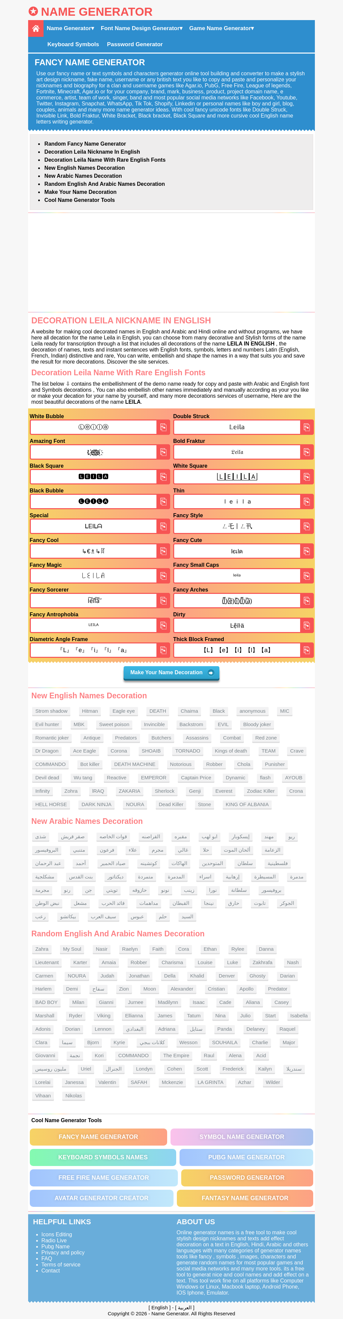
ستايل (196, 1029)
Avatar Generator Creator (101, 1198)
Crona (296, 791)
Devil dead (47, 777)
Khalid (197, 976)
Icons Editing (57, 1234)
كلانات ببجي (152, 1042)
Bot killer (90, 764)
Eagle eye (124, 711)
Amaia (109, 962)
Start (270, 1015)
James (164, 1015)
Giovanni (45, 1055)
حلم (163, 916)
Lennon (103, 1029)
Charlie (260, 1042)
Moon (149, 989)
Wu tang (83, 777)
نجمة (75, 1055)
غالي (183, 850)
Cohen (174, 1069)
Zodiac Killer (261, 791)
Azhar (244, 1082)
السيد (187, 916)
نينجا (209, 903)
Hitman (90, 711)
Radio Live (54, 1240)
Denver (227, 976)
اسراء (205, 876)
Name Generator (96, 11)
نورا (213, 890)
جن (88, 890)
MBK (79, 724)
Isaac (199, 1002)
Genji (195, 791)
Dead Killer (171, 804)
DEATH (157, 711)
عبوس (137, 916)
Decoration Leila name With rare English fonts (105, 160)
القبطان (181, 903)
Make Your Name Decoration (81, 192)
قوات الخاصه (113, 836)
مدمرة (296, 876)
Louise (205, 962)
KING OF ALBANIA (247, 804)
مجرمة (42, 890)
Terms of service (61, 1264)
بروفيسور (271, 890)
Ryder (75, 1015)
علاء (133, 850)
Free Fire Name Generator (103, 1177)
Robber (214, 764)
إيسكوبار (241, 836)
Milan (78, 1002)
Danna (266, 949)
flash (265, 777)
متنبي (79, 850)
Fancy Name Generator (98, 1137)
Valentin (107, 1082)
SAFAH (139, 1082)
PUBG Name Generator (246, 1157)
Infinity (42, 791)
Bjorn (93, 1042)
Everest (223, 791)
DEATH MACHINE (134, 764)
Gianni (106, 1002)
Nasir (102, 949)
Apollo (246, 989)
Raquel (287, 1029)
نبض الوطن (47, 903)
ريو (291, 836)
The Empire (176, 1055)
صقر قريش (73, 836)
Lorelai (42, 1082)
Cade (225, 1002)
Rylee (237, 949)
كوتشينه (148, 863)
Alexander (181, 989)
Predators (126, 738)
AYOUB (293, 777)
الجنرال (114, 1069)
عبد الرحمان (48, 863)
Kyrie (119, 1042)
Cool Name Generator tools (80, 200)
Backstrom (191, 724)
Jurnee (135, 1002)
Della (170, 976)
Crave (296, 751)
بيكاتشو (68, 916)
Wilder (273, 1082)
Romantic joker (52, 738)
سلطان (245, 863)
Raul (209, 1055)
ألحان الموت (237, 850)
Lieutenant (47, 962)
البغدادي (134, 1029)
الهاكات (179, 863)
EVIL (223, 724)
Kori (99, 1055)
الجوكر (287, 903)
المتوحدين (212, 863)
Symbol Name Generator (242, 1137)
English (159, 1307)
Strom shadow (51, 711)
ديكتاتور (116, 876)
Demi (72, 989)
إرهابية (232, 876)
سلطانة (239, 890)
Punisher (275, 764)
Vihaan (43, 1095)
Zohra (70, 791)
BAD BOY (46, 1002)
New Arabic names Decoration (83, 176)
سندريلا (294, 1069)
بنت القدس (81, 876)
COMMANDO (50, 764)
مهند (269, 836)
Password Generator (135, 44)
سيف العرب (103, 916)
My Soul (72, 949)
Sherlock (164, 791)
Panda (224, 1029)
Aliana (253, 1002)
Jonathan (139, 976)
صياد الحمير (113, 863)
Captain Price (196, 777)
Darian (287, 976)
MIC (284, 711)
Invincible (154, 724)
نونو (165, 890)
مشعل (80, 903)
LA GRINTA (210, 1082)
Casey (281, 1002)
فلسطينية (278, 863)
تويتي (112, 890)
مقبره (181, 836)
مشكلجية (44, 876)
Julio (245, 1015)
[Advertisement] (171, 262)
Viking (104, 1015)
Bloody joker (257, 724)
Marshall (44, 1015)
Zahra (41, 949)
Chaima (189, 711)
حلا (206, 850)
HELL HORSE (51, 804)
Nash (293, 962)
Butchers (161, 738)
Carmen (44, 976)
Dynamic (235, 777)
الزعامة (272, 850)
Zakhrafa (262, 962)
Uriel (86, 1069)
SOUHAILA (224, 1042)
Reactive (116, 777)
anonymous (252, 711)
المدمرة (176, 876)
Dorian (72, 1029)
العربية (185, 1307)
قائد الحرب (113, 903)
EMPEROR (153, 777)
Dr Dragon (46, 751)
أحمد (81, 863)
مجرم (157, 850)
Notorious (181, 764)
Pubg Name (56, 1246)
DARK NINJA (96, 804)
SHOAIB (151, 751)
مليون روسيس (50, 1069)
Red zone (266, 738)
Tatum (194, 1015)
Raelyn (130, 949)
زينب (189, 890)
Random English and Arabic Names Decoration (105, 184)
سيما (67, 1042)
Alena (235, 1055)
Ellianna (134, 1015)
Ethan (210, 949)
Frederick (233, 1069)
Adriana (167, 1029)
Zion (124, 989)
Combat (232, 738)
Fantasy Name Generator (245, 1198)
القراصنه (151, 836)
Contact (51, 1270)
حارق (233, 903)
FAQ (47, 1258)
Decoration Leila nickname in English (92, 152)
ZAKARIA (129, 791)
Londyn (144, 1069)
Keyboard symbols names (103, 1157)
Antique (91, 738)
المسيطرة (265, 876)
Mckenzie (172, 1082)
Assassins (197, 738)
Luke (232, 962)
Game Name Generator (220, 28)
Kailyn (265, 1069)
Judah (107, 976)
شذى (40, 836)
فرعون (107, 850)
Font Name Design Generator (140, 28)
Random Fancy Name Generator (85, 144)
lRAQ (98, 791)
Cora (183, 949)
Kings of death (231, 751)
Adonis (43, 1029)
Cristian (216, 989)
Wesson (189, 1042)
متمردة (145, 876)
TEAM (269, 751)
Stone (204, 804)
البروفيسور (46, 850)
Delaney (256, 1029)
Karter (80, 962)
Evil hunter (47, 724)
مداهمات (148, 903)
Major (289, 1042)
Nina (220, 1015)
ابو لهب (209, 836)
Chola (243, 764)
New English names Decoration (85, 168)
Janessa (74, 1082)
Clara (41, 1042)
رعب (40, 916)
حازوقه (139, 890)
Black (219, 711)
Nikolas (73, 1095)
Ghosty (258, 976)
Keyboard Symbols (73, 44)
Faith (157, 949)
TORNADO (187, 751)
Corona (119, 751)
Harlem (43, 989)
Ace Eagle (84, 751)
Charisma (172, 962)
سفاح (98, 989)
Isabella (299, 1015)
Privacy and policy (63, 1252)
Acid (261, 1055)
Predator (277, 989)
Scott (202, 1069)
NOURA (135, 804)
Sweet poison (114, 724)
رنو (67, 890)
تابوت (260, 903)
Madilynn (168, 1002)
